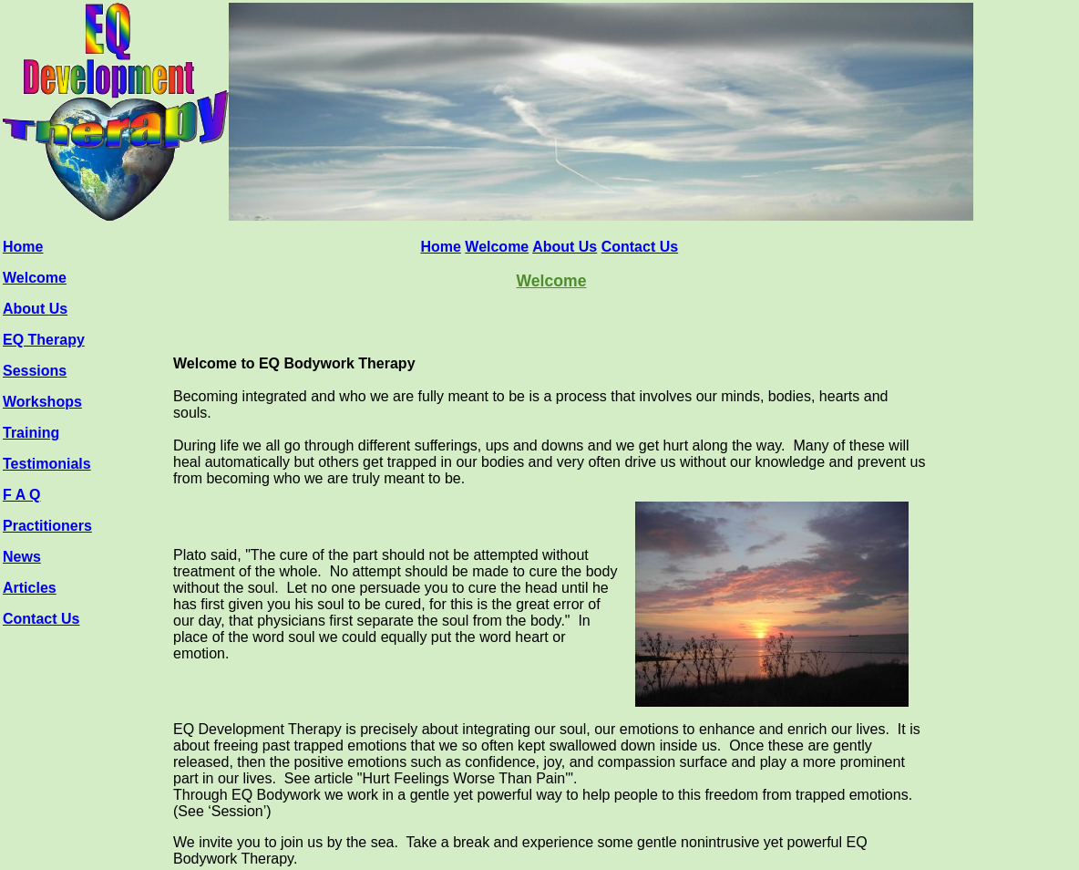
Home (23, 246)
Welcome (35, 277)
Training (31, 432)
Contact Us (41, 619)
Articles (30, 588)
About (26, 308)
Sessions (35, 370)
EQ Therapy (44, 339)
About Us (564, 246)
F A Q (21, 494)
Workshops (42, 401)
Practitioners (47, 525)
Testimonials (47, 463)
